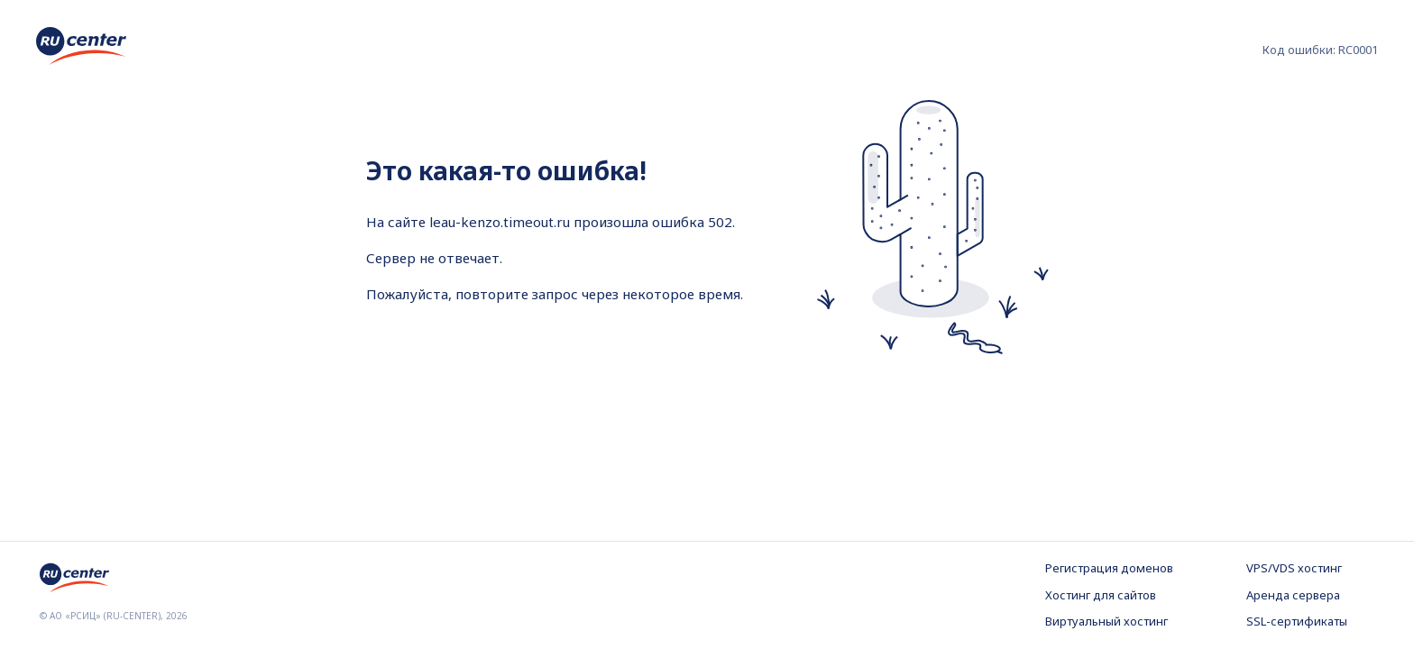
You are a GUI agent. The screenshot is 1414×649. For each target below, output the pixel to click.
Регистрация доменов (1109, 568)
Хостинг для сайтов (1100, 595)
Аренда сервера (1293, 595)
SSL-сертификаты (1296, 621)
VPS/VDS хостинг (1294, 568)
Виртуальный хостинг (1106, 621)
